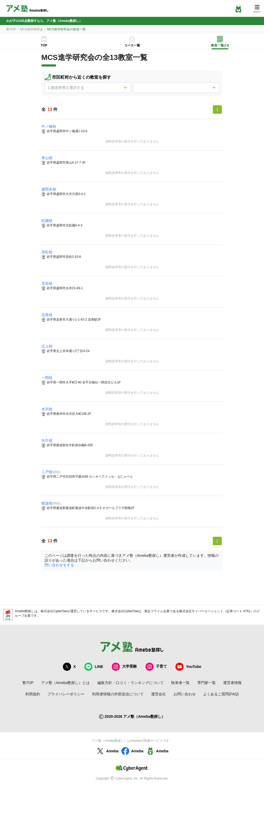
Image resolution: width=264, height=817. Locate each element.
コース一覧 (132, 45)
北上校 (46, 346)
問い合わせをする (59, 565)
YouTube (188, 667)
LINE (93, 667)
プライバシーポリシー (65, 694)
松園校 (46, 220)
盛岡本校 (48, 189)
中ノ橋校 (48, 126)
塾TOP (11, 29)
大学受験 (124, 667)
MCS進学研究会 (31, 29)
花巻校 (46, 315)
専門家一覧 (206, 683)
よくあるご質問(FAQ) (221, 694)
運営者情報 (232, 683)
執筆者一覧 (180, 683)
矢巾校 (46, 440)
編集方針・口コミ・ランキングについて (130, 683)
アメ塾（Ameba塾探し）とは (65, 683)
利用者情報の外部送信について (118, 694)
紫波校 (46, 503)
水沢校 (46, 409)
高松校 (46, 252)
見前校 (46, 283)
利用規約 (32, 694)
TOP (44, 45)
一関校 (46, 378)
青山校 (46, 158)
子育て (156, 667)
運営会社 (158, 694)
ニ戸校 (46, 472)
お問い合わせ (185, 694)
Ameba (106, 751)
